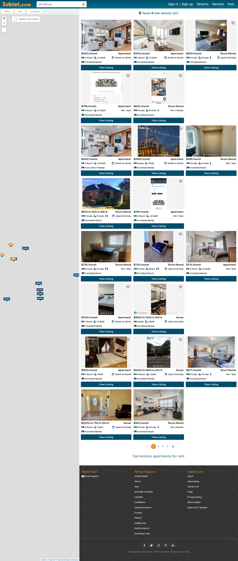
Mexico (138, 517)
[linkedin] (173, 545)
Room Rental (228, 53)
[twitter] (151, 545)
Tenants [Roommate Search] (203, 4)
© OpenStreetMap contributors (67, 560)
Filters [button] (7, 11)
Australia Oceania (143, 491)
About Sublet (194, 502)
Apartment (124, 53)
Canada (138, 497)
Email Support (90, 476)
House (180, 317)
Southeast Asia (142, 533)
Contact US (193, 486)
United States (141, 476)
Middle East (140, 523)
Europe (138, 512)
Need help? (89, 472)
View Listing (106, 67)
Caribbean (139, 502)
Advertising (193, 481)
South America (142, 528)
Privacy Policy (194, 497)
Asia (136, 486)
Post (231, 4)
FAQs (190, 491)
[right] (173, 446)
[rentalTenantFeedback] (124, 366)
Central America (142, 507)
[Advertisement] (211, 94)
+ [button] (4, 18)
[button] (34, 11)
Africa (137, 481)
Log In (190, 476)
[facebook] (144, 545)
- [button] (4, 23)
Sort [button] (20, 11)
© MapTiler (51, 560)
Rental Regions (144, 472)
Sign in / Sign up (180, 4)
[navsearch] (62, 4)
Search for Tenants (197, 507)
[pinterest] (165, 545)
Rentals (218, 4)
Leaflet (43, 560)
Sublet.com (195, 472)
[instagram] (158, 545)
